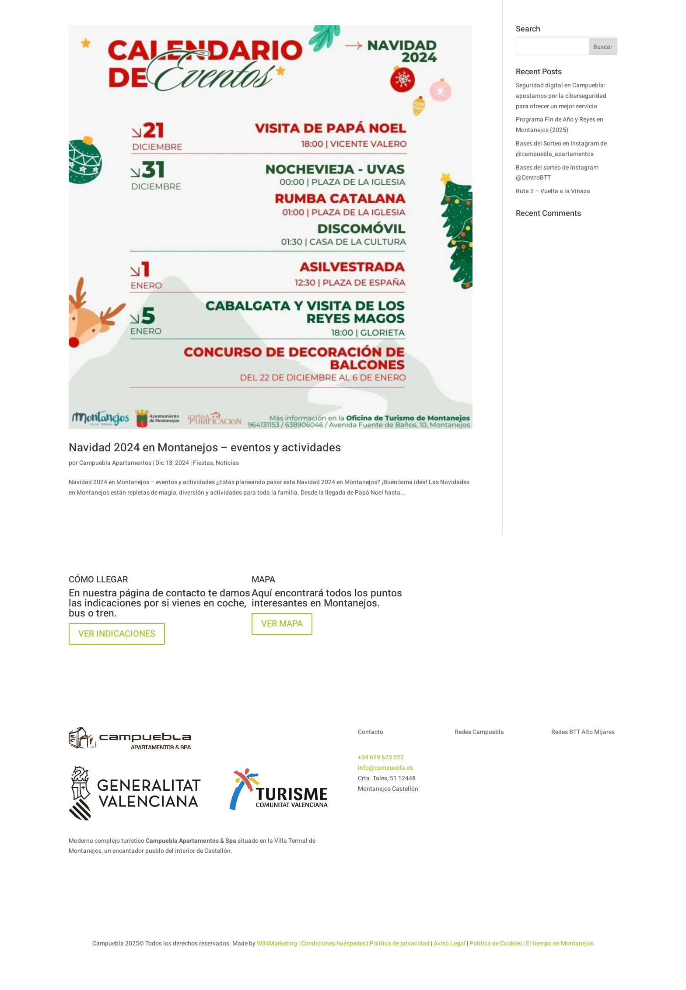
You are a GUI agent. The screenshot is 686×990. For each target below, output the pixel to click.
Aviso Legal (450, 943)
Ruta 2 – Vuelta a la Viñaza (553, 191)
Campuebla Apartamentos (115, 462)
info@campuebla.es (385, 767)
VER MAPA (282, 623)
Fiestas (203, 462)
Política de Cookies (495, 943)
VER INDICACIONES (116, 633)
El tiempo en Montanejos (560, 943)
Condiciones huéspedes (333, 943)
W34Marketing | (279, 943)
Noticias (227, 462)
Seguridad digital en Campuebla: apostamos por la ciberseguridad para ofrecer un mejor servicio (561, 96)
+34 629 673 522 (381, 757)
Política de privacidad (400, 943)
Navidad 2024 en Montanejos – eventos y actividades (205, 448)
